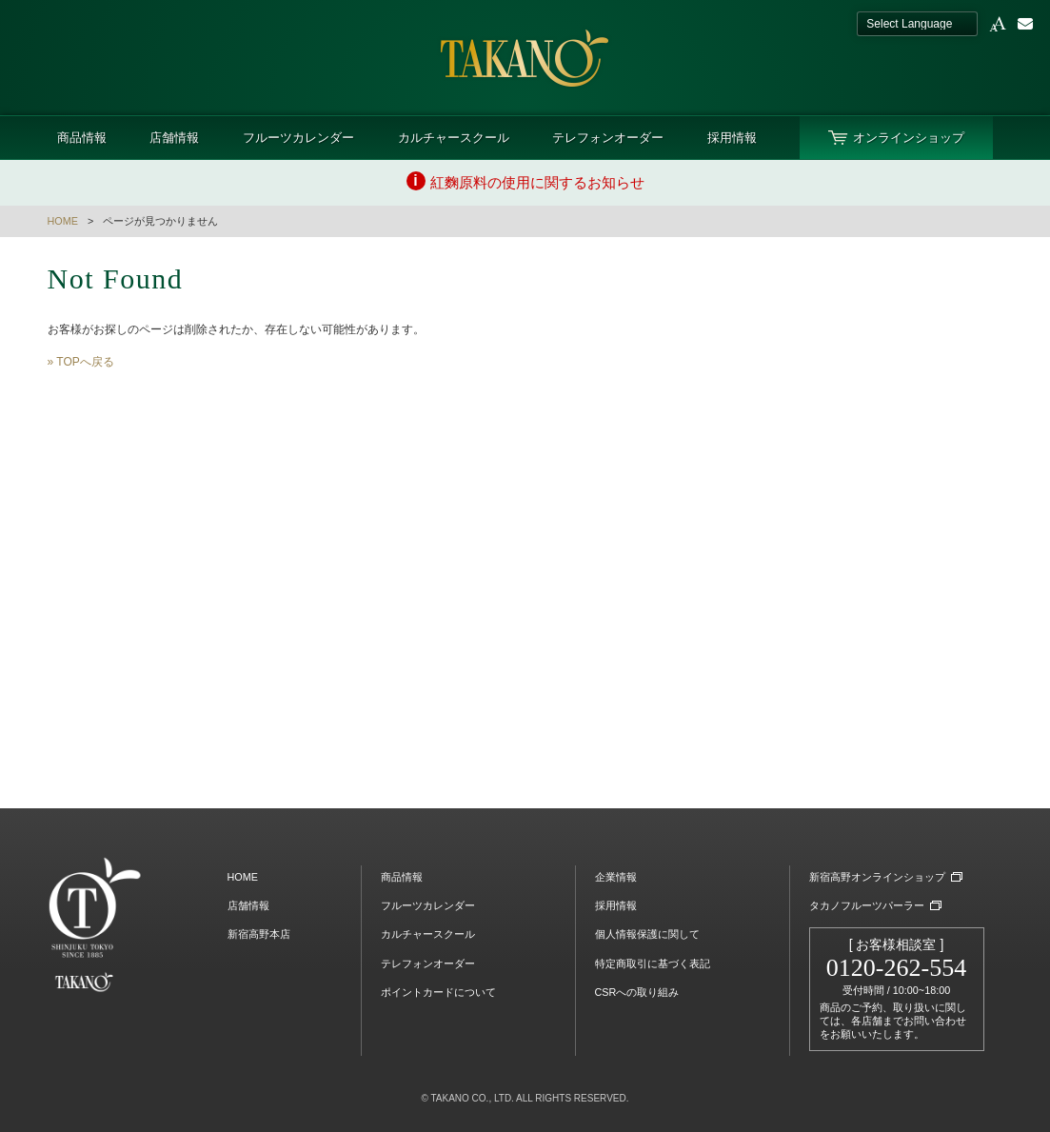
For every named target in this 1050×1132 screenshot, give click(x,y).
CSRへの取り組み (637, 992)
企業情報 (616, 877)
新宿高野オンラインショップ (877, 877)
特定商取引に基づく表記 (652, 963)
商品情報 (82, 137)
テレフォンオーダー (608, 137)
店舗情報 (174, 137)
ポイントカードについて (438, 992)
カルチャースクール (453, 137)
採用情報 (732, 137)
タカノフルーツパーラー (866, 905)
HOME (63, 221)
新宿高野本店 (259, 934)
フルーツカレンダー (298, 137)
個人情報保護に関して (647, 934)
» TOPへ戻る (81, 361)
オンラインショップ (908, 137)
